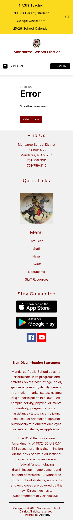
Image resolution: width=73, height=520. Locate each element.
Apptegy (44, 514)
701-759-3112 (36, 165)
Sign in (60, 66)
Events (36, 264)
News (36, 256)
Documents (36, 272)
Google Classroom (31, 21)
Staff (36, 249)
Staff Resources (36, 279)
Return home (31, 119)
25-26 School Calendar (31, 28)
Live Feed (36, 241)
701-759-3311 (36, 160)
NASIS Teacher (31, 5)
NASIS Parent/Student (31, 13)
